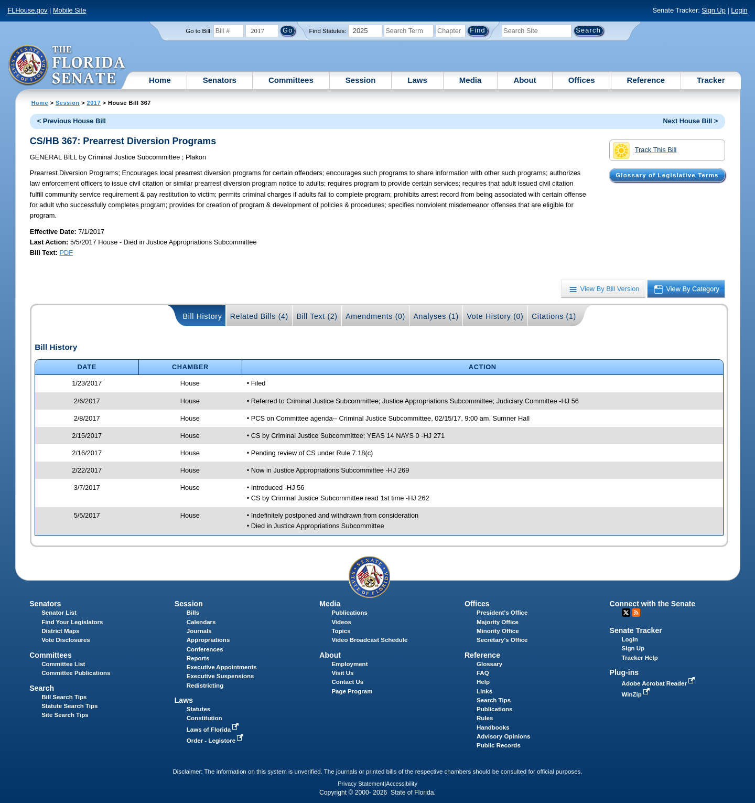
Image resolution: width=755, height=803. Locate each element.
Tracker (711, 80)
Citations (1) (554, 316)
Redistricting (205, 685)
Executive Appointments (222, 667)
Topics (340, 631)
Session (361, 80)
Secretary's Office (502, 640)
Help (483, 682)
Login (739, 10)
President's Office (502, 612)
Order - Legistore (216, 740)
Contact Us (347, 682)
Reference (646, 80)
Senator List (59, 612)
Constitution (204, 718)
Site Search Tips (64, 715)
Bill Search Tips (64, 697)
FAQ (483, 673)
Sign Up (714, 10)
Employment (349, 664)
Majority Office (498, 622)
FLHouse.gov (27, 10)
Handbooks (493, 727)
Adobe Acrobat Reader (659, 683)
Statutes (198, 709)
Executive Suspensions (220, 676)
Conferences (205, 649)
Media (470, 80)
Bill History (202, 316)
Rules (485, 718)
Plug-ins (624, 672)
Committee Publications (75, 673)
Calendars (201, 622)
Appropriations (208, 640)
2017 (94, 103)
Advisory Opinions (503, 736)
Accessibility (401, 783)
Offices (581, 80)
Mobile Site (69, 10)
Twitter (626, 612)
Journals (199, 631)
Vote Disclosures (65, 640)
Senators (219, 80)
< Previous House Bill (71, 121)
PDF (66, 252)
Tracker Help (640, 658)
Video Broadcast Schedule (369, 640)
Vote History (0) (495, 316)
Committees (291, 80)
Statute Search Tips (69, 706)
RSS (636, 612)
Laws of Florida (214, 729)
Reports (198, 658)
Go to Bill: (199, 31)
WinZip (637, 694)
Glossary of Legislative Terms (667, 175)
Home (160, 80)
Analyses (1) (436, 316)
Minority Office (498, 631)
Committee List (63, 664)
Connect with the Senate (652, 603)
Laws (417, 80)
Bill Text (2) (316, 316)
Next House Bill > (690, 121)
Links (484, 691)
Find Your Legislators (72, 622)
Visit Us (342, 673)
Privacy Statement (361, 783)
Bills (193, 612)
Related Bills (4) (259, 316)
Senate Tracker (636, 630)
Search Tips (494, 700)
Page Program (351, 691)
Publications (349, 612)
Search (41, 688)
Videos (341, 622)
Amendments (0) (375, 316)
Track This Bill (644, 150)
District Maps (60, 631)
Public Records (499, 745)
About (524, 80)
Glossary (489, 664)
